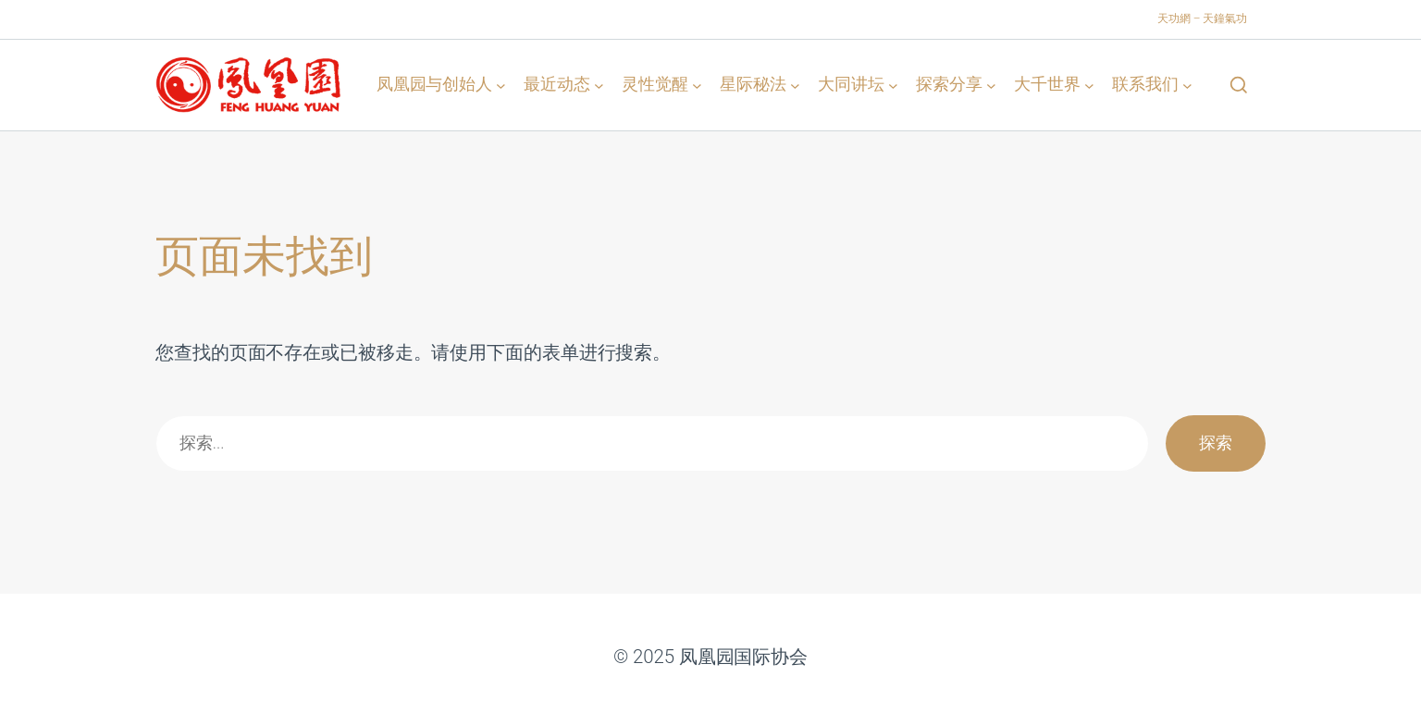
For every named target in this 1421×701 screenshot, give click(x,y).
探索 (1215, 442)
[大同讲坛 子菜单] (893, 85)
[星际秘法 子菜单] (795, 85)
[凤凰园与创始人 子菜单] (501, 85)
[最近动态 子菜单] (599, 85)
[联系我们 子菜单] (1187, 85)
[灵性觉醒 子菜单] (697, 85)
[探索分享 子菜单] (991, 85)
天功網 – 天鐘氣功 (1202, 18)
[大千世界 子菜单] (1089, 85)
